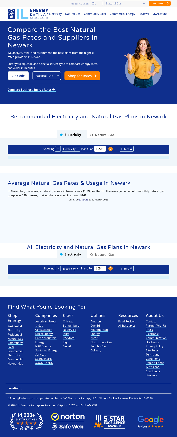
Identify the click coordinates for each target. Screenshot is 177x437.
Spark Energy (43, 359)
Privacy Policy (154, 346)
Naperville (69, 330)
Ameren (96, 321)
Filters (125, 149)
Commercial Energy (122, 14)
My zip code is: (80, 3)
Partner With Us (156, 325)
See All (67, 346)
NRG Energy (43, 346)
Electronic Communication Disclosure (156, 338)
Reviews (144, 14)
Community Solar (95, 14)
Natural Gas (73, 14)
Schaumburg (71, 325)
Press (149, 330)
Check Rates (160, 3)
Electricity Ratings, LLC (81, 398)
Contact (151, 321)
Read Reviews (127, 321)
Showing (48, 149)
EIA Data (83, 199)
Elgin (66, 342)
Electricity (55, 14)
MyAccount (159, 14)
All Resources (127, 325)
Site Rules (152, 350)
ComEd (95, 325)
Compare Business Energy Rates (32, 89)
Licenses (151, 375)
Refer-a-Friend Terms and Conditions (155, 367)
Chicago (68, 321)
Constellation (43, 330)
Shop (82, 75)
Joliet (66, 334)
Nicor (94, 338)
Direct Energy (44, 334)
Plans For (87, 149)
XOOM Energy (44, 363)
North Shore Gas (101, 342)
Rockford (68, 338)
